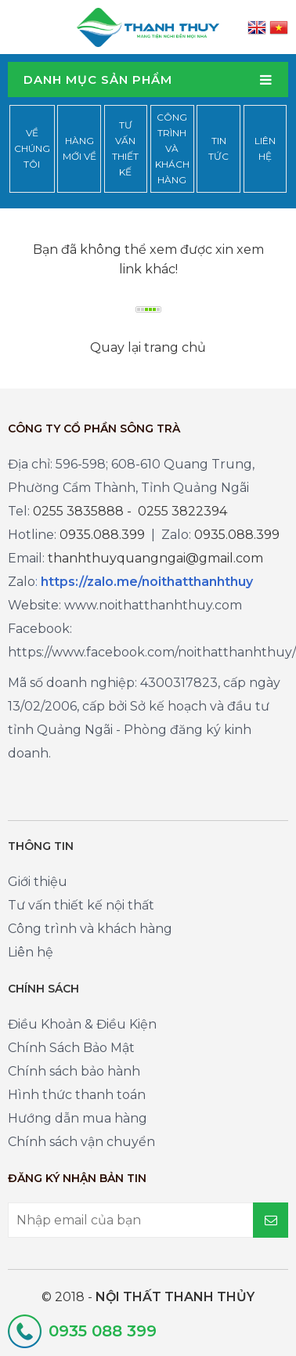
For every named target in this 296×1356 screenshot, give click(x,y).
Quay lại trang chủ (148, 347)
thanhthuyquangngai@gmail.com (155, 558)
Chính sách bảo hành (74, 1071)
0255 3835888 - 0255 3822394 (130, 511)
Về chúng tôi (32, 148)
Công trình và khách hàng (172, 148)
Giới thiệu (37, 881)
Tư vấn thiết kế (125, 148)
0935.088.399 (102, 534)
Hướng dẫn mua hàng (77, 1118)
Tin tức (218, 148)
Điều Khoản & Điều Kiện (82, 1024)
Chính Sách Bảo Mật (71, 1047)
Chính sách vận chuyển (81, 1141)
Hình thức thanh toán (77, 1094)
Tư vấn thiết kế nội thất (81, 905)
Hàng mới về (79, 148)
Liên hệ (265, 148)
